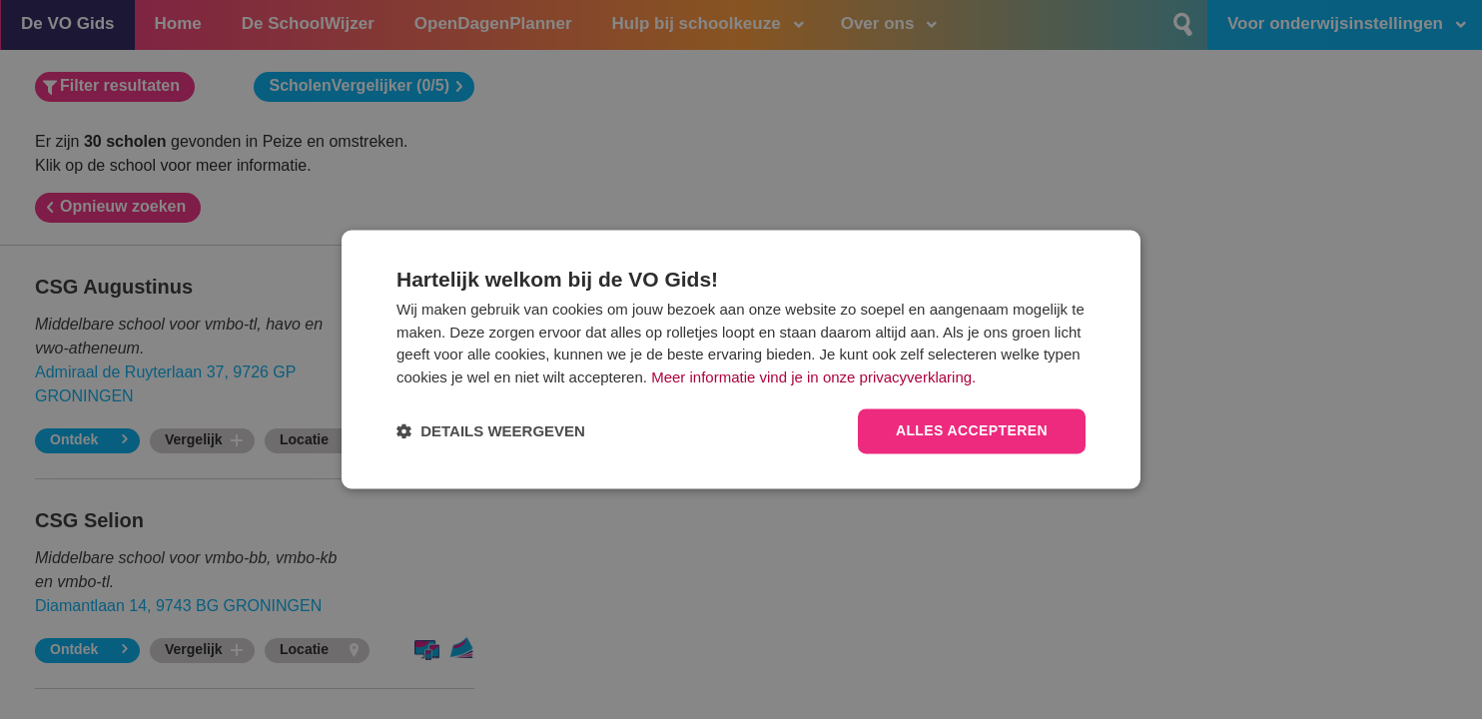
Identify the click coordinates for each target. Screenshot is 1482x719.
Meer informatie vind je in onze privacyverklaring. (813, 376)
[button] (490, 431)
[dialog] (741, 359)
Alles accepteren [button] (972, 431)
